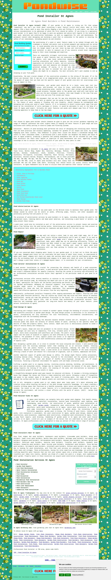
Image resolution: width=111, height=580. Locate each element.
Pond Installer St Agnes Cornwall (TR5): (30, 25)
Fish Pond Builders (32, 546)
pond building (38, 129)
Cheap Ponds (18, 538)
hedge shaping (82, 501)
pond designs (18, 331)
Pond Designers (29, 538)
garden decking (19, 503)
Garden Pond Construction (57, 540)
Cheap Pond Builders (63, 534)
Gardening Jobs (70, 528)
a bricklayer (64, 495)
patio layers (42, 501)
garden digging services (72, 497)
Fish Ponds (72, 542)
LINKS (76, 11)
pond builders (47, 160)
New (27, 566)
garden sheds (24, 497)
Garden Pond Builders (29, 542)
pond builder (35, 121)
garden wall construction (66, 503)
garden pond (55, 85)
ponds (59, 239)
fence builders (86, 495)
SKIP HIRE (61, 501)
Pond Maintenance (31, 536)
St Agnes (45, 149)
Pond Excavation (86, 540)
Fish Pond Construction (83, 534)
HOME (71, 11)
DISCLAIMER (93, 11)
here (92, 456)
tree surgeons (41, 503)
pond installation (36, 448)
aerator (46, 290)
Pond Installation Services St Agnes (34, 460)
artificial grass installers (61, 499)
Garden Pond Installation (67, 536)
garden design (46, 497)
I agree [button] (61, 574)
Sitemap (15, 566)
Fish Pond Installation (88, 536)
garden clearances (41, 495)
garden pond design (77, 413)
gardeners (22, 501)
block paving (87, 499)
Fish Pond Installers (44, 534)
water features (34, 452)
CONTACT (86, 11)
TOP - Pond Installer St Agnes (25, 552)
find (19, 436)
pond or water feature (42, 104)
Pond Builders (73, 540)
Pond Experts (38, 566)
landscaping (35, 499)
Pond (15, 149)
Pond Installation (26, 540)
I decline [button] (68, 574)
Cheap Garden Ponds (26, 534)
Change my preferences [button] (77, 574)
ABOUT (81, 11)
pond (86, 76)
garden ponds (43, 405)
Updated (31, 566)
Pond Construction (46, 544)
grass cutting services (75, 493)
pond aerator (21, 267)
